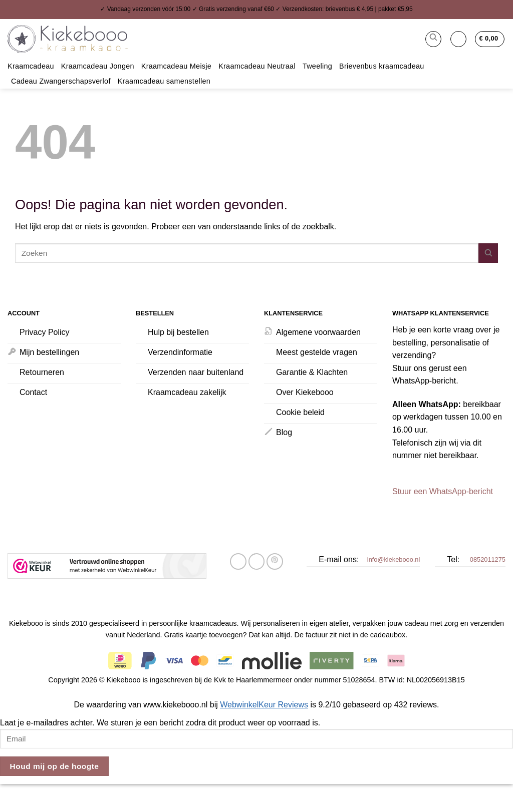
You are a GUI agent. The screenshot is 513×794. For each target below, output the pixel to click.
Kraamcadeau (31, 66)
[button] (433, 39)
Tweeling (317, 66)
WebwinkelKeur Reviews (264, 704)
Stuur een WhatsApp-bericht (442, 491)
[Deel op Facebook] (238, 561)
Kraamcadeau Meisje (176, 66)
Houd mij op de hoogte (54, 766)
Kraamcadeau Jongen (97, 66)
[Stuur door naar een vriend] (256, 561)
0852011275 (487, 559)
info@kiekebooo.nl (393, 559)
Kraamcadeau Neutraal (257, 66)
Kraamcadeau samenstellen (164, 81)
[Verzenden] (488, 253)
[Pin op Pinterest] (275, 561)
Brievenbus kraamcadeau (381, 66)
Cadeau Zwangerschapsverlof (61, 81)
